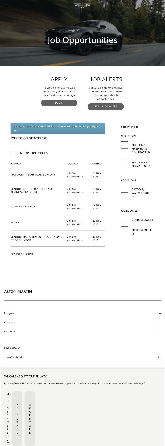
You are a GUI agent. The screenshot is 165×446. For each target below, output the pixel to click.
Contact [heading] (82, 322)
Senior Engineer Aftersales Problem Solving (32, 190)
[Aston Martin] (82, 6)
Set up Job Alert (106, 106)
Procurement (141, 231)
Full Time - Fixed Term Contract (141, 148)
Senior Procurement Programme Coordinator (36, 238)
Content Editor (23, 206)
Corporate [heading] (82, 331)
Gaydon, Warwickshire (142, 193)
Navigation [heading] (82, 313)
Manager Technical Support (33, 174)
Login (59, 102)
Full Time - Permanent (141, 164)
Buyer (15, 222)
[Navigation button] (6, 5)
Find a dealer (12, 347)
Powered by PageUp (22, 253)
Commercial (142, 220)
